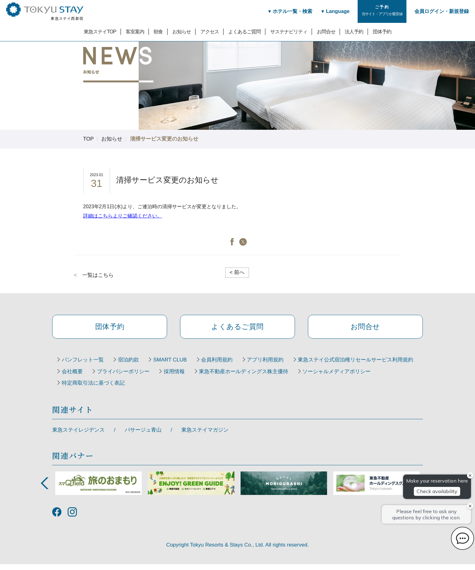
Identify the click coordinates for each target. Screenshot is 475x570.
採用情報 (313, 377)
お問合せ (326, 31)
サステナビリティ (288, 31)
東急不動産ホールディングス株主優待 (107, 388)
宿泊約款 (132, 365)
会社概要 (205, 377)
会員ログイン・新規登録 (441, 11)
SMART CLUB (177, 365)
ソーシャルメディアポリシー (203, 388)
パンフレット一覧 (84, 365)
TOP (88, 139)
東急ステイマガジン (205, 436)
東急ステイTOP (100, 31)
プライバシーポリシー (259, 377)
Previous (44, 489)
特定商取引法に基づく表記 (285, 388)
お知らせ (181, 31)
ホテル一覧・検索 (288, 11)
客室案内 (135, 31)
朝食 (158, 31)
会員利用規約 (226, 365)
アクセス (209, 31)
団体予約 (382, 31)
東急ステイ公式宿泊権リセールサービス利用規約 (121, 377)
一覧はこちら (98, 275)
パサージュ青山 (143, 436)
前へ (237, 272)
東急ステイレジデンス (78, 436)
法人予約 (354, 31)
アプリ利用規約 (277, 365)
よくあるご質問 (244, 31)
